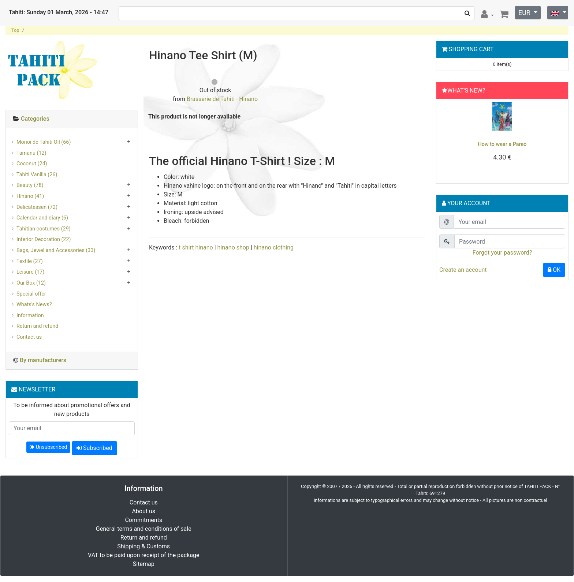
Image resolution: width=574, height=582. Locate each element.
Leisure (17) (30, 272)
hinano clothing (274, 247)
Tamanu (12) (31, 153)
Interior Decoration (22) (43, 239)
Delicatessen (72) (36, 207)
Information (30, 315)
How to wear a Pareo (502, 144)
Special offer (31, 294)
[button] (448, 139)
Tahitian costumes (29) (43, 229)
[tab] (72, 119)
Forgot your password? (502, 252)
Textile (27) (29, 261)
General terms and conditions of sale (143, 528)
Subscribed (94, 447)
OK (554, 269)
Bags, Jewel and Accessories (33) (56, 250)
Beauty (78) (30, 185)
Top (15, 30)
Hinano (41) (30, 196)
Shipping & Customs (143, 546)
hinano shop (233, 247)
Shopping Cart (471, 49)
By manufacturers (43, 360)
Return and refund (37, 326)
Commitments (143, 520)
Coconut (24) (31, 164)
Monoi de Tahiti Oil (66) (43, 142)
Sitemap (143, 563)
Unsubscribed (48, 447)
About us (143, 511)
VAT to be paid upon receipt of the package (143, 555)
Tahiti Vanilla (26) (36, 175)
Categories (35, 118)
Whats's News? (34, 304)
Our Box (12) (31, 283)
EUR (525, 12)
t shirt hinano (196, 247)
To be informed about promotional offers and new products (71, 409)
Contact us (29, 337)
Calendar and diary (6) (42, 218)
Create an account (463, 269)
